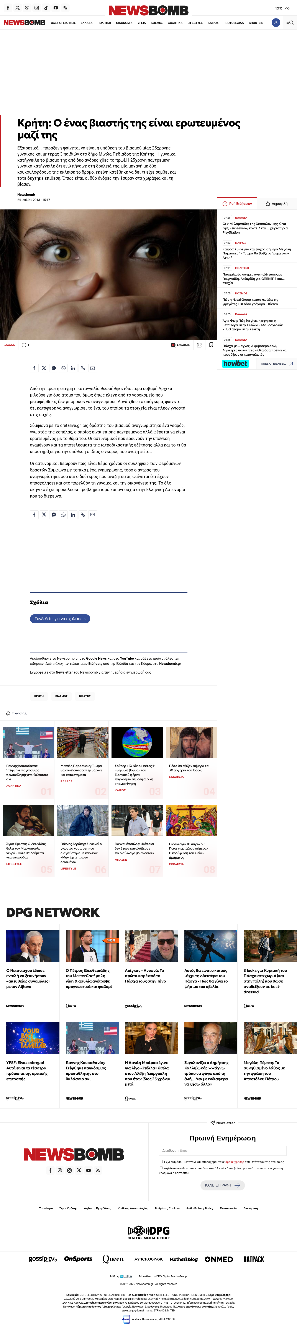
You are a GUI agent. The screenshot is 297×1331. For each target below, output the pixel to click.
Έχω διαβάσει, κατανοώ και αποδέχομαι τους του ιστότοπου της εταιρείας (224, 1161)
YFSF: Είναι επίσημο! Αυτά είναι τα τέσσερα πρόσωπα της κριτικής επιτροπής (27, 1070)
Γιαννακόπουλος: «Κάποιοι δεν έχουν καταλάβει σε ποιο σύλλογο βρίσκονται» (134, 848)
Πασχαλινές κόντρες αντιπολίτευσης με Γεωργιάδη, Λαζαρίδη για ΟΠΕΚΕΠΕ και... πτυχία (253, 278)
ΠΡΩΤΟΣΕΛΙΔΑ (224, 23)
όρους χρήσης (234, 1161)
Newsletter (64, 672)
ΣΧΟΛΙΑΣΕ (180, 345)
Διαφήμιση (250, 1208)
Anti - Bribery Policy (199, 1208)
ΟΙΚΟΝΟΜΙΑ (115, 23)
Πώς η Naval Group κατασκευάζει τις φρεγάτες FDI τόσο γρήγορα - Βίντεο (250, 301)
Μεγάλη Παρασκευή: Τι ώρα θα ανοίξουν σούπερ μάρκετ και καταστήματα (81, 770)
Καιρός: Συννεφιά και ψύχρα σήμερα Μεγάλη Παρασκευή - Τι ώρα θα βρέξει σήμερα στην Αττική (257, 253)
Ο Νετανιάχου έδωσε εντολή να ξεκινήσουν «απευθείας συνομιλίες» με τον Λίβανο (28, 978)
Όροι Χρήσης (68, 1208)
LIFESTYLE (186, 23)
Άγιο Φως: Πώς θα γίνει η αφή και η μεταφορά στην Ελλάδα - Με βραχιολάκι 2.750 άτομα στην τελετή (253, 325)
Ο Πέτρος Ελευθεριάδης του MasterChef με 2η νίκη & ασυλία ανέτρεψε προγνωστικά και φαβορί (89, 978)
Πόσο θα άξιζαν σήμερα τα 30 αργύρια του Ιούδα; (188, 768)
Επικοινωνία (228, 1208)
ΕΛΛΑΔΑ (77, 23)
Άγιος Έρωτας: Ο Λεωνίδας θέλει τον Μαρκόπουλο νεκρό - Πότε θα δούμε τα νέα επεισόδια (25, 850)
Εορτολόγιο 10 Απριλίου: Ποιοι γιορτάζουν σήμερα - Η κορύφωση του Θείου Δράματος (188, 851)
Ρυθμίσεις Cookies (167, 1208)
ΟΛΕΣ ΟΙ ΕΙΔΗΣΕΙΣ (53, 23)
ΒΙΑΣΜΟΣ (61, 696)
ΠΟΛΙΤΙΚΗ (95, 23)
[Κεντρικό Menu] (290, 22)
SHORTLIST (248, 23)
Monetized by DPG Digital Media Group (163, 1276)
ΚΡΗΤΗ (39, 696)
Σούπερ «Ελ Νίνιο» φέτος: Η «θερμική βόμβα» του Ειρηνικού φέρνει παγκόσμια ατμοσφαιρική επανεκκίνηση (135, 775)
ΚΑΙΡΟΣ (204, 23)
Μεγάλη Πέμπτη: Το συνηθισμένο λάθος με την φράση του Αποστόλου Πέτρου (264, 1070)
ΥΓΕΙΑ (132, 23)
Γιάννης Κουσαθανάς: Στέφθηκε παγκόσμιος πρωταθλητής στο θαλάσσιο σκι (27, 772)
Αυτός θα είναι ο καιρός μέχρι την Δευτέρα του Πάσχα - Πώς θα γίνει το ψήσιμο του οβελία (206, 978)
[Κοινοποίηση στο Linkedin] (73, 368)
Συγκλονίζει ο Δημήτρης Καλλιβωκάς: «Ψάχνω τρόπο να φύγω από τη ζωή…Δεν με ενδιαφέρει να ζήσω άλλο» (206, 1073)
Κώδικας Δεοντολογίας (133, 1208)
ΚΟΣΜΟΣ (147, 23)
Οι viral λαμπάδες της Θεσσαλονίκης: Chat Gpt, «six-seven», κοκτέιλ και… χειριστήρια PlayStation (255, 228)
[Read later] (211, 345)
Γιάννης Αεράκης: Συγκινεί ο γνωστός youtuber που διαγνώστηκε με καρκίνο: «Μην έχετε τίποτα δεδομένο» (81, 853)
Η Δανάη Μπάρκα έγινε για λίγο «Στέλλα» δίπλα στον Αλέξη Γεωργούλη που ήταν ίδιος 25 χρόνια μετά (147, 1073)
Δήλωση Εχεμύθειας (97, 1208)
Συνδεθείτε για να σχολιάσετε (59, 618)
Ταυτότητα (46, 1208)
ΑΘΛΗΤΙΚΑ (166, 23)
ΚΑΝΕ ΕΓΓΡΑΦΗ (222, 1185)
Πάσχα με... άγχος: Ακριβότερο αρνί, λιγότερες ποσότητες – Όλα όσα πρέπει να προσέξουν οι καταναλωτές (255, 350)
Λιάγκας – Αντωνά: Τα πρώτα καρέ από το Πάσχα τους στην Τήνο (145, 976)
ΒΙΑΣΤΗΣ (85, 696)
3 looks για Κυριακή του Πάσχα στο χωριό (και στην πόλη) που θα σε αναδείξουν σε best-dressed (265, 981)
